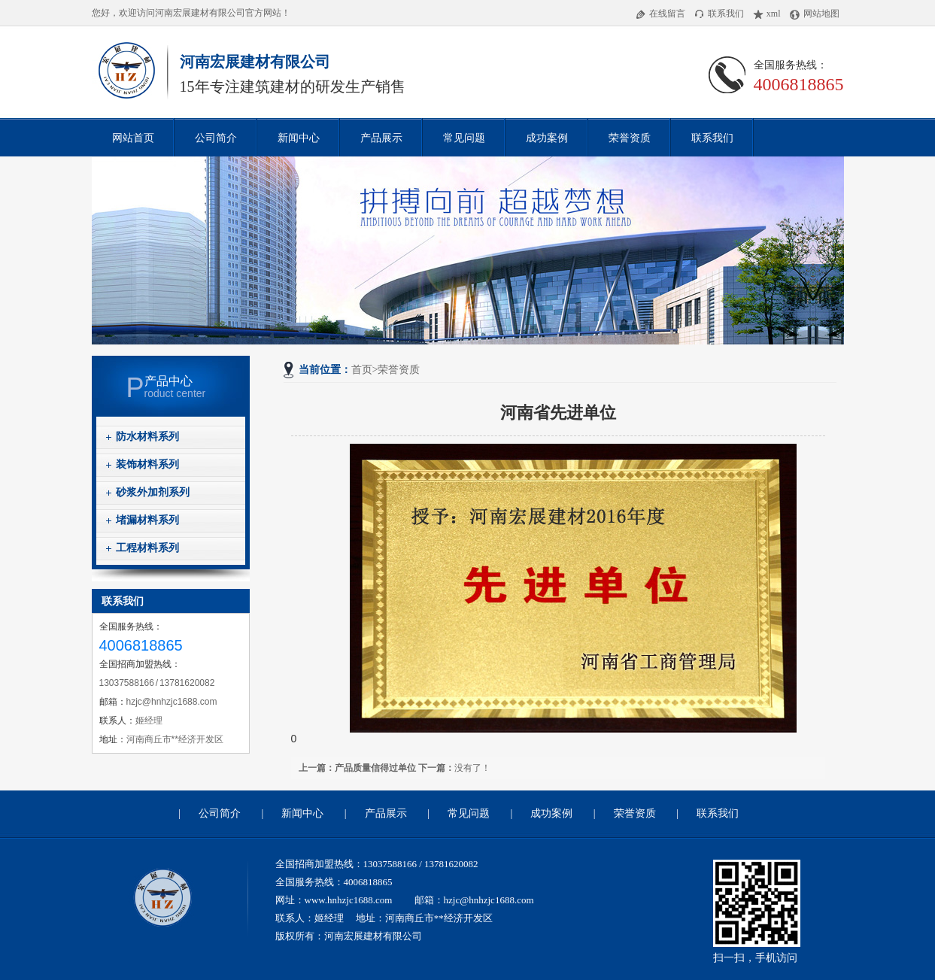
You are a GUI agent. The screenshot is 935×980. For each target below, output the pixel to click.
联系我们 (719, 13)
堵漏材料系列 (147, 520)
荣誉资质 (630, 138)
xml (767, 13)
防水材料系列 (147, 436)
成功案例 (547, 138)
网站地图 (814, 13)
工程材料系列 (147, 548)
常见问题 (464, 138)
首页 (361, 369)
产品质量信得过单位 (375, 768)
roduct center (188, 387)
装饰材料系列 (147, 464)
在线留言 (660, 13)
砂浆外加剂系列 (153, 492)
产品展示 (381, 138)
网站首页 (133, 138)
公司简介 (216, 138)
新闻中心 (299, 138)
